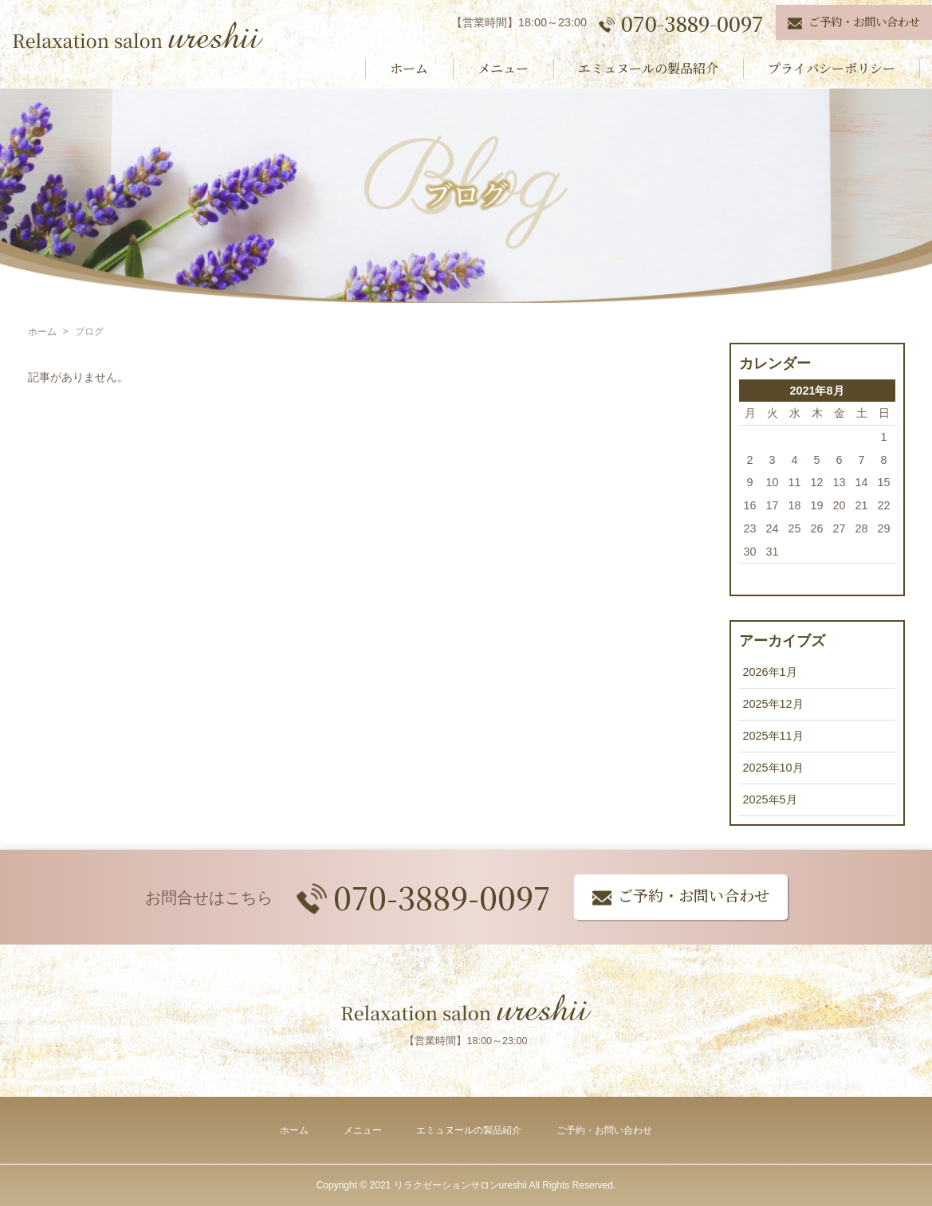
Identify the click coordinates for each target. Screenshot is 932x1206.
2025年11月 (773, 735)
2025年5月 (770, 799)
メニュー (503, 68)
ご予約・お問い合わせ (604, 1130)
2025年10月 (773, 767)
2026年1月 (770, 672)
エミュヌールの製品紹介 (648, 68)
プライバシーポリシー (831, 68)
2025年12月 (773, 703)
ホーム (409, 68)
